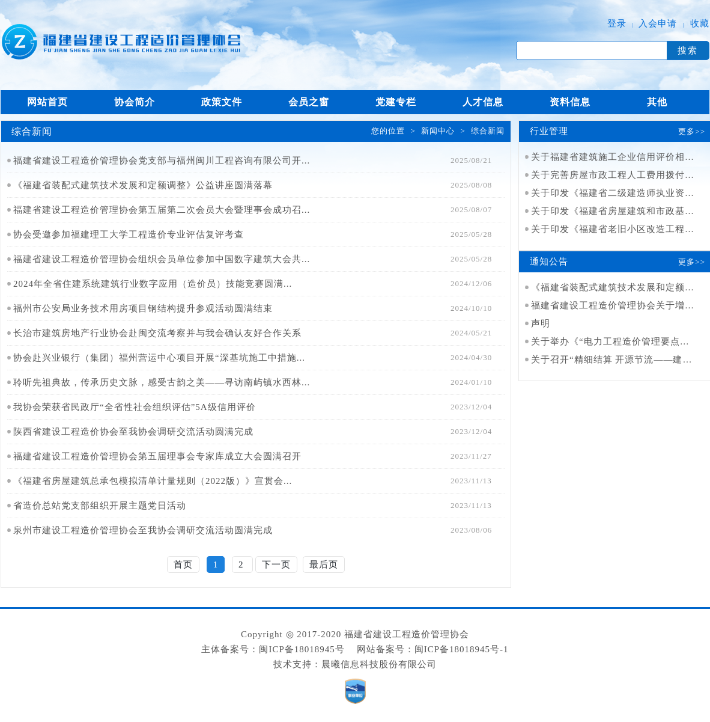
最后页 (323, 564)
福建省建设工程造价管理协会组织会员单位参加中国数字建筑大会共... (161, 259)
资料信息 (570, 102)
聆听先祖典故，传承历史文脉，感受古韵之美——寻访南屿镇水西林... (161, 382)
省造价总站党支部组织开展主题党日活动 (99, 505)
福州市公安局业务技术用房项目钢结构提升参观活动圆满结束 (143, 308)
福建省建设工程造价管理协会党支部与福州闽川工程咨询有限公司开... (161, 160)
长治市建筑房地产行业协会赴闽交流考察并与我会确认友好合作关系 (157, 333)
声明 (540, 323)
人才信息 (483, 102)
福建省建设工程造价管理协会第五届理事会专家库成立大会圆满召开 (157, 456)
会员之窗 (308, 102)
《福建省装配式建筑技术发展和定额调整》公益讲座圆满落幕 (143, 185)
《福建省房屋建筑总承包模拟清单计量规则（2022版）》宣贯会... (152, 481)
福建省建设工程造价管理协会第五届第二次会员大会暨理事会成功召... (161, 210)
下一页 (276, 564)
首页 (183, 564)
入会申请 (658, 23)
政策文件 (221, 102)
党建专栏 (395, 102)
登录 (617, 23)
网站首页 (47, 102)
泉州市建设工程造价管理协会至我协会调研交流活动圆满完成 (143, 530)
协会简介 (134, 102)
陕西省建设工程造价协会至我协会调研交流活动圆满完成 (133, 431)
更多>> (691, 131)
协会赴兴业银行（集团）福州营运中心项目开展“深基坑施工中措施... (159, 358)
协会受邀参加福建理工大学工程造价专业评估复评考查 (128, 234)
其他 (657, 102)
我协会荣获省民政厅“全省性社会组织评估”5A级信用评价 (134, 407)
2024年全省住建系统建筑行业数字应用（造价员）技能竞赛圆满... (152, 284)
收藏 (699, 23)
